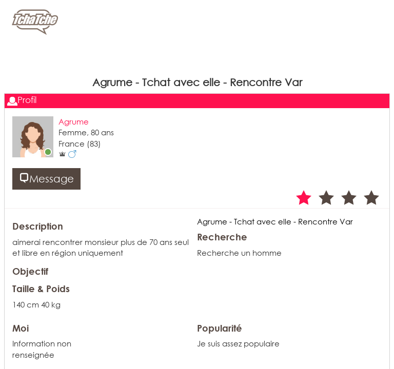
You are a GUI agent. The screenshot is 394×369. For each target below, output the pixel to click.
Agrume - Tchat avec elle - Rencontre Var (275, 221)
